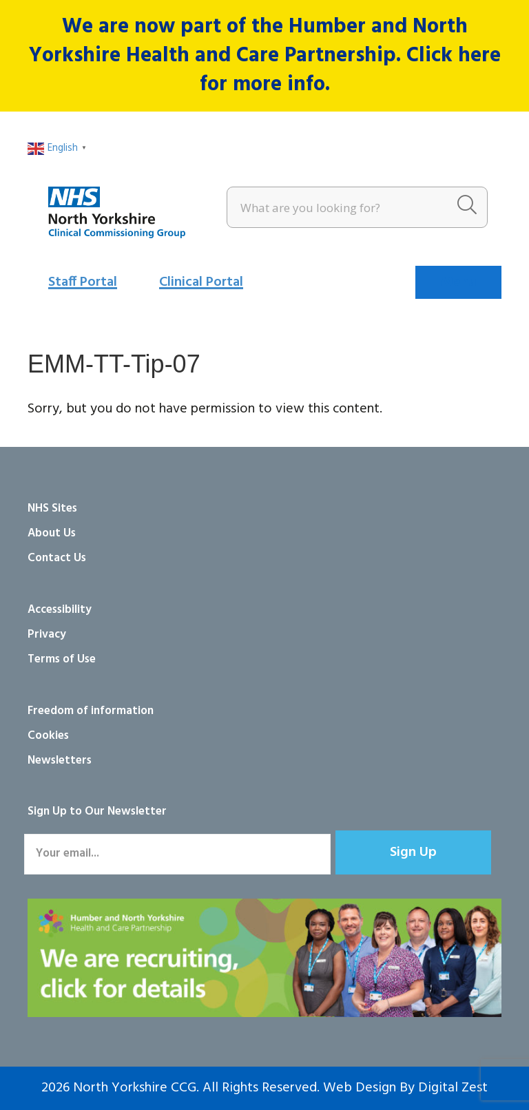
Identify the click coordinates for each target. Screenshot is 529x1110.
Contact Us (57, 558)
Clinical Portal (201, 282)
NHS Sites (52, 508)
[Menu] (458, 282)
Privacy (47, 634)
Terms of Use (62, 659)
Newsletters (60, 760)
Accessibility (60, 609)
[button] (413, 852)
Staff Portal (82, 282)
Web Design (359, 1088)
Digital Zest (453, 1088)
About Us (52, 533)
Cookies (48, 735)
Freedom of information (91, 711)
